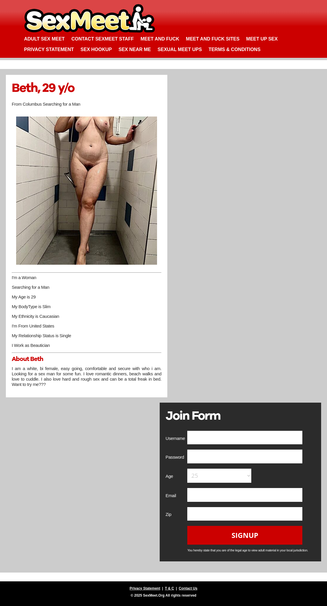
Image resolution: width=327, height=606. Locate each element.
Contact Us (188, 588)
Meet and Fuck (160, 38)
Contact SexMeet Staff (102, 38)
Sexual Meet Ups (180, 49)
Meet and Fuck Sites (213, 38)
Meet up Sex (262, 38)
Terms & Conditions (234, 49)
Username (176, 438)
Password (175, 457)
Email (171, 495)
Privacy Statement (49, 49)
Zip (169, 514)
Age (170, 476)
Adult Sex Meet (44, 38)
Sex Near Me (135, 49)
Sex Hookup (96, 49)
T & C (169, 588)
